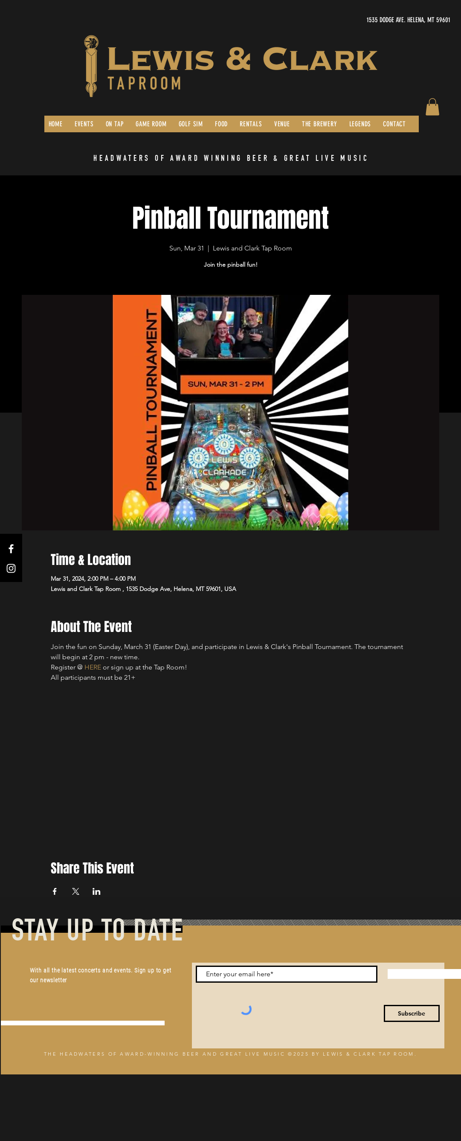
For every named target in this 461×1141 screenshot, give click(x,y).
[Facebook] (11, 549)
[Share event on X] (76, 891)
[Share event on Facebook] (55, 891)
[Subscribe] (412, 1013)
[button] (432, 107)
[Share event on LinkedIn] (97, 891)
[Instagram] (11, 568)
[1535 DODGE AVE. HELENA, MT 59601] (369, 20)
